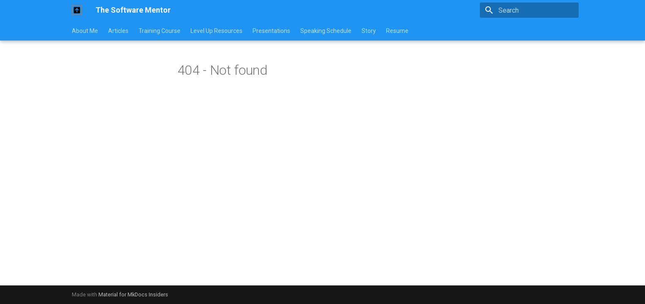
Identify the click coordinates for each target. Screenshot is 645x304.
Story (369, 30)
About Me (85, 30)
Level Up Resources (216, 30)
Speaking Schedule (325, 30)
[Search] (529, 10)
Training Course (159, 30)
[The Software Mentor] (76, 10)
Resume (397, 30)
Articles (118, 30)
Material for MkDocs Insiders (133, 294)
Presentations (271, 30)
